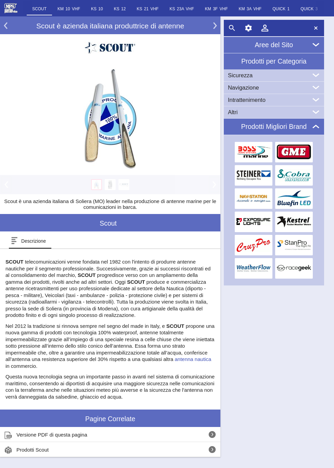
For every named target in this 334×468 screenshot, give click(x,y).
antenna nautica (193, 359)
